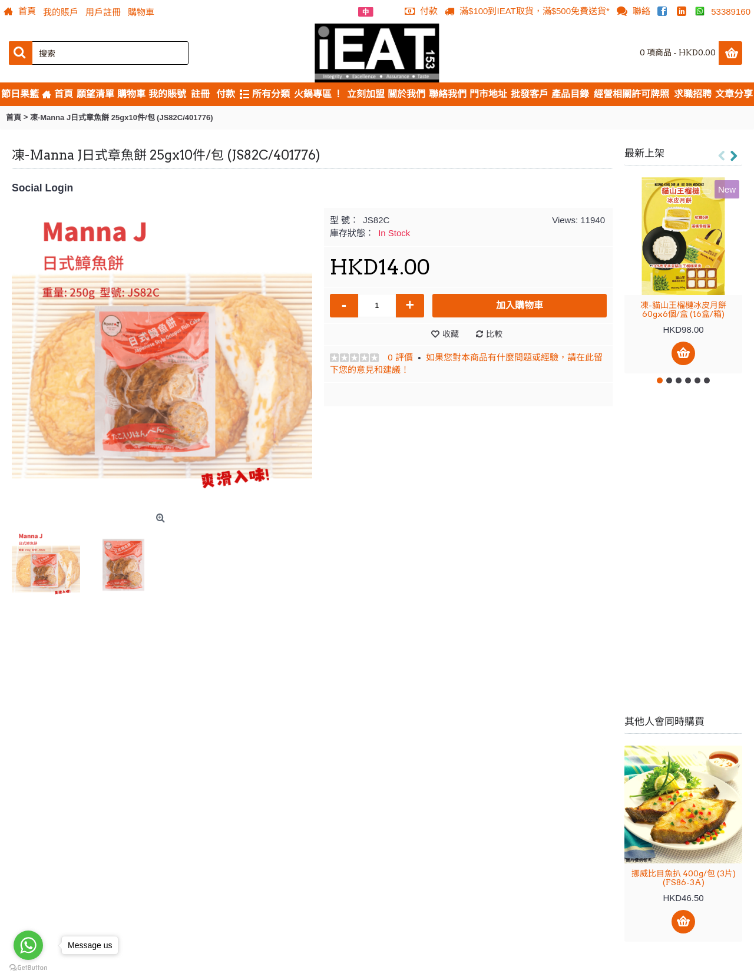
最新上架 (644, 153)
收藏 (450, 334)
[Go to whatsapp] (28, 945)
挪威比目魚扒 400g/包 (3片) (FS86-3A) (683, 878)
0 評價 (400, 357)
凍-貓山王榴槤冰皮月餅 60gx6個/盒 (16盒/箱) (683, 309)
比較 (494, 334)
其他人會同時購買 (664, 721)
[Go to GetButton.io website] (28, 968)
